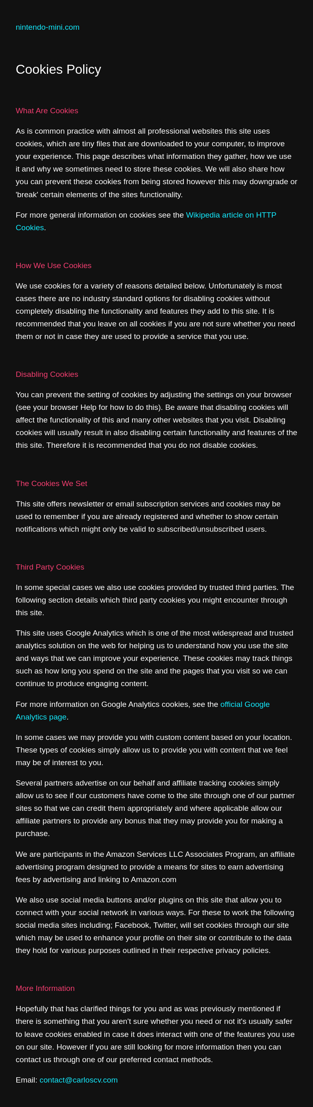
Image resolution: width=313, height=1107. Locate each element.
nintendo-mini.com (47, 27)
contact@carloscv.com (79, 1080)
